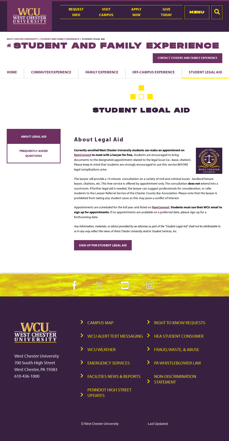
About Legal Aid (34, 136)
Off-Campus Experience (153, 72)
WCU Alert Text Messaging (115, 336)
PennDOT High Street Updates (109, 392)
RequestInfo (76, 12)
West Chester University (22, 38)
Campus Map (100, 322)
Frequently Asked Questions (33, 153)
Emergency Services (108, 363)
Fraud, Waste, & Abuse (176, 349)
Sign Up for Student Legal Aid (103, 245)
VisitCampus (106, 12)
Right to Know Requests (179, 322)
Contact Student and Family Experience (187, 58)
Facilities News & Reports (113, 376)
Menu (196, 12)
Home (12, 72)
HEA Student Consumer (179, 336)
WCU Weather (101, 349)
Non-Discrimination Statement (175, 379)
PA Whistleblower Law (177, 363)
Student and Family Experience (59, 38)
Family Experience (101, 72)
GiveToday (166, 12)
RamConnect (82, 155)
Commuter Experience (51, 72)
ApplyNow (136, 12)
